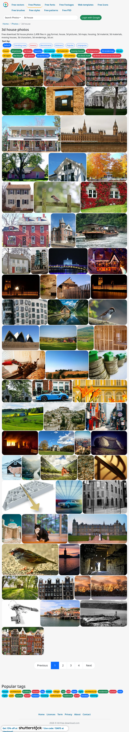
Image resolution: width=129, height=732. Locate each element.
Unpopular (82, 45)
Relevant (59, 45)
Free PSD (66, 10)
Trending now (20, 45)
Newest (33, 45)
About (77, 714)
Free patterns (51, 10)
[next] (89, 665)
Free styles (34, 10)
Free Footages (66, 4)
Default (7, 45)
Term (60, 714)
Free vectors (18, 4)
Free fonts (50, 4)
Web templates (85, 4)
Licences (51, 714)
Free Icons (103, 4)
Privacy (68, 714)
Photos (14, 23)
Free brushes (18, 10)
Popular (70, 45)
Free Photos (34, 4)
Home (6, 23)
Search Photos (12, 17)
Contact (87, 714)
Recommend (45, 45)
